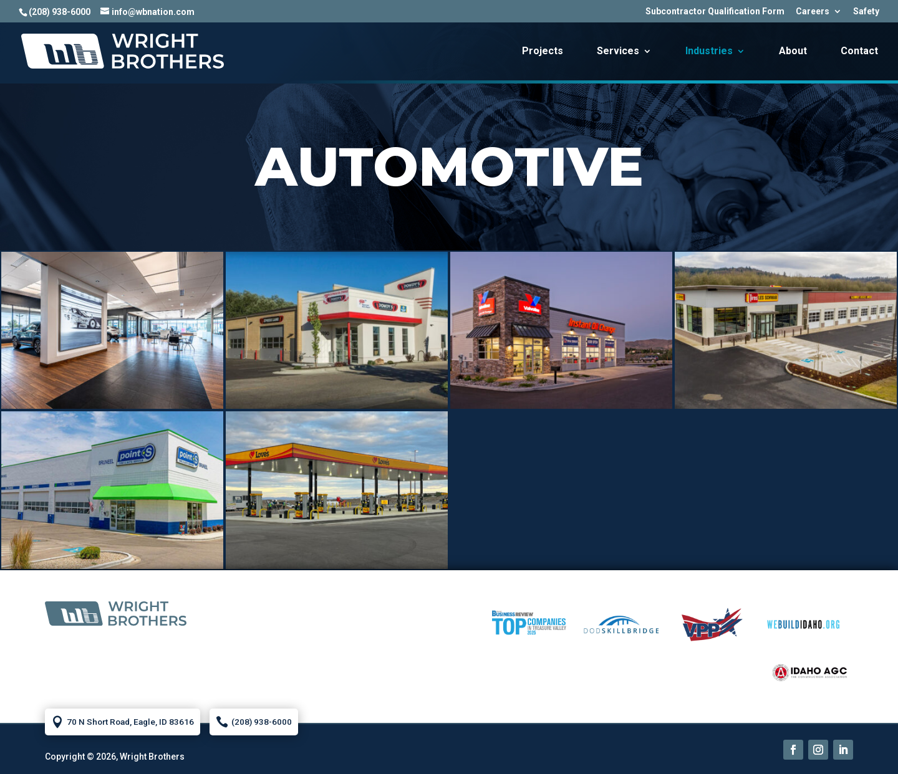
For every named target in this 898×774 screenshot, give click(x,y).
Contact (859, 52)
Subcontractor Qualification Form (715, 11)
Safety (866, 11)
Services (618, 52)
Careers (812, 11)
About (793, 52)
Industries (709, 52)
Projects (542, 52)
